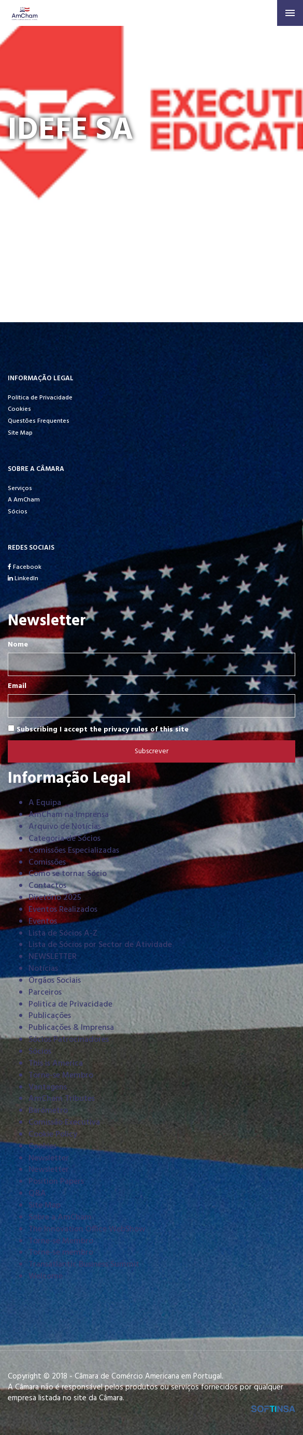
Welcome (45, 1276)
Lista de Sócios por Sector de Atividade (100, 945)
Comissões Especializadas (73, 850)
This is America (55, 1063)
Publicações (49, 1016)
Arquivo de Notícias (64, 827)
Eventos (42, 921)
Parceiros (45, 992)
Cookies (19, 409)
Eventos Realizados (62, 909)
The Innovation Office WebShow (87, 1229)
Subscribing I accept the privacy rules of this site (98, 729)
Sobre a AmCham (60, 1217)
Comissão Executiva (64, 1122)
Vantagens (47, 1087)
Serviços (20, 488)
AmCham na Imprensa (68, 815)
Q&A (37, 1193)
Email (17, 686)
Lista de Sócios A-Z (62, 933)
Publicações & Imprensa (71, 1028)
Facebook (24, 567)
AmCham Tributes (61, 1099)
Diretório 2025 (54, 898)
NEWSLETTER (52, 957)
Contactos (47, 886)
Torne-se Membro (60, 1075)
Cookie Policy (52, 1134)
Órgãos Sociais (54, 980)
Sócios (17, 512)
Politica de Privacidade (40, 398)
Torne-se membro (60, 1252)
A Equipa (44, 803)
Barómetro (48, 1110)
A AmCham (24, 500)
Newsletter (48, 1158)
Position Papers (56, 1181)
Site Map (20, 433)
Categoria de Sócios (64, 838)
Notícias (43, 968)
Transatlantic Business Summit (83, 1264)
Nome (18, 645)
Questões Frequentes (38, 421)
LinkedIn (23, 578)
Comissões (47, 862)
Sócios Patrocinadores (68, 1039)
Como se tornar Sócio (67, 874)
